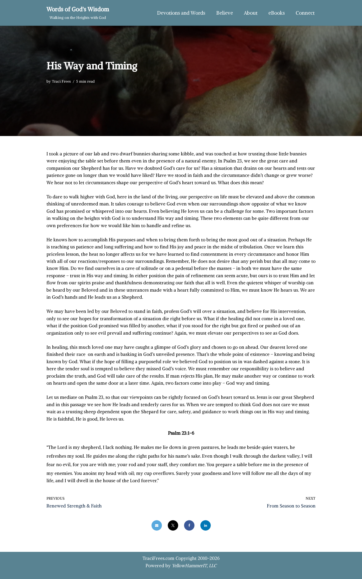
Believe (224, 13)
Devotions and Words (181, 13)
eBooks (276, 13)
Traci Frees (61, 81)
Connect (305, 13)
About (250, 13)
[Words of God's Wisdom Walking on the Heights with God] (77, 13)
